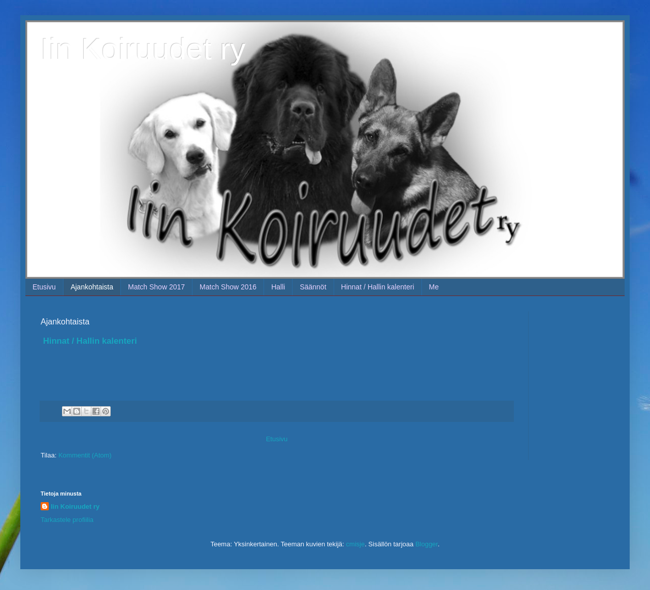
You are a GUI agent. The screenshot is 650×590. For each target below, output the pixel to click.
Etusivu (44, 287)
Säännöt (313, 287)
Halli (278, 287)
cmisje (355, 544)
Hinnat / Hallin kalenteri (377, 287)
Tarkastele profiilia (67, 519)
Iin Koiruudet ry (143, 49)
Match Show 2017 (156, 287)
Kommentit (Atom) (85, 455)
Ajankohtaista (92, 287)
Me (434, 287)
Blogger (426, 544)
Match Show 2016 (228, 287)
